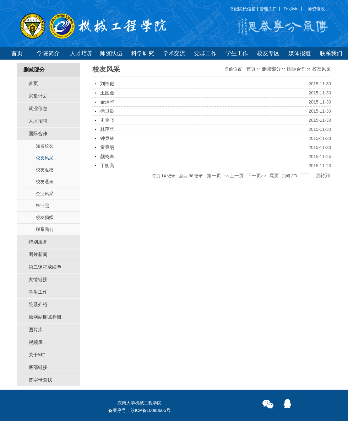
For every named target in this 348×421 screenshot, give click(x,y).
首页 (251, 69)
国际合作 (296, 69)
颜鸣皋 (107, 156)
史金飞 (107, 120)
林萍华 (107, 129)
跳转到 (323, 175)
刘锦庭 (107, 83)
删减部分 (271, 69)
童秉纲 (107, 147)
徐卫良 (107, 111)
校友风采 (321, 69)
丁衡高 (107, 165)
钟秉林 (107, 138)
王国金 (107, 92)
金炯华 (107, 101)
